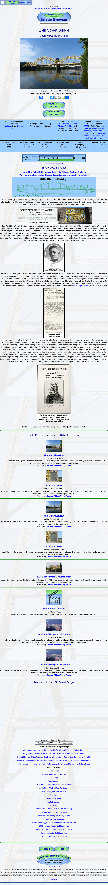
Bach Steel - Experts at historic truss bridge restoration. (54, 8)
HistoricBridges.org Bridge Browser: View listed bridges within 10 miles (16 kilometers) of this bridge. (53, 760)
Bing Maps (54, 778)
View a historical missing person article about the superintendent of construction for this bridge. (53, 175)
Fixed (71, 126)
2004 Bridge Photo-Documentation (54, 577)
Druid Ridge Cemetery (81, 286)
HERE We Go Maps (54, 798)
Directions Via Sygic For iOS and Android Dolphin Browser (54, 823)
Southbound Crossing (54, 608)
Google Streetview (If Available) (54, 774)
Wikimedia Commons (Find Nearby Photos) (54, 816)
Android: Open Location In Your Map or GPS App (54, 809)
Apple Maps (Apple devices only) (54, 791)
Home (46, 848)
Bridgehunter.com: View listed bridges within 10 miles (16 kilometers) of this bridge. (54, 754)
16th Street (7, 126)
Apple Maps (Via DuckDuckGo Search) (54, 788)
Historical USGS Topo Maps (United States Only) (54, 829)
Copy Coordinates (65, 743)
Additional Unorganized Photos (54, 634)
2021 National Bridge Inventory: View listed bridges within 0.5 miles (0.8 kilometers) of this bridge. (54, 764)
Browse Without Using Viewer (59, 465)
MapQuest (54, 795)
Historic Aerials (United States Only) (54, 833)
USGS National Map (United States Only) (54, 826)
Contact (57, 867)
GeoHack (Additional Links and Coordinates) (54, 785)
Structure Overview (54, 455)
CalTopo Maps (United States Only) (54, 836)
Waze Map (54, 805)
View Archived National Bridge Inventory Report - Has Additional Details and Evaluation (54, 172)
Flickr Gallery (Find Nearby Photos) (54, 812)
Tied (64, 124)
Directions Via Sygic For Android (54, 819)
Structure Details (54, 485)
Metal (60, 124)
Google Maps (54, 771)
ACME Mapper (54, 802)
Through (61, 126)
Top (61, 848)
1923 (86, 126)
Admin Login (54, 879)
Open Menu (2, 2)
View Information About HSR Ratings (54, 163)
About (50, 867)
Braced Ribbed (71, 124)
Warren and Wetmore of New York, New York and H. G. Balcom (95, 135)
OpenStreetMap (54, 781)
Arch (66, 126)
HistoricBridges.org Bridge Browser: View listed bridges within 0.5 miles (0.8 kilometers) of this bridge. (54, 757)
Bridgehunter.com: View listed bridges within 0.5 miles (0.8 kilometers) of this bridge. (54, 750)
